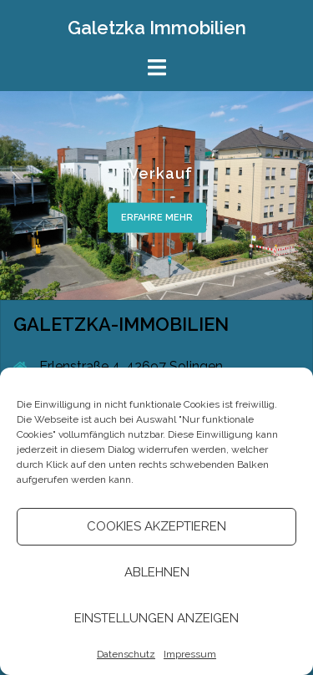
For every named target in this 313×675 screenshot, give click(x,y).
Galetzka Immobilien (157, 27)
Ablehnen (156, 572)
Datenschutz (126, 654)
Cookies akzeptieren (156, 526)
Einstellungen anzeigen (156, 618)
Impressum (190, 654)
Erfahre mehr (157, 217)
